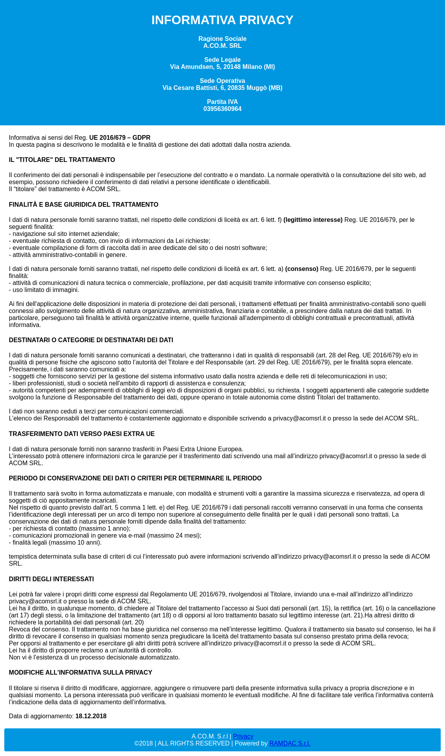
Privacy (243, 736)
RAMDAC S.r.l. (290, 743)
